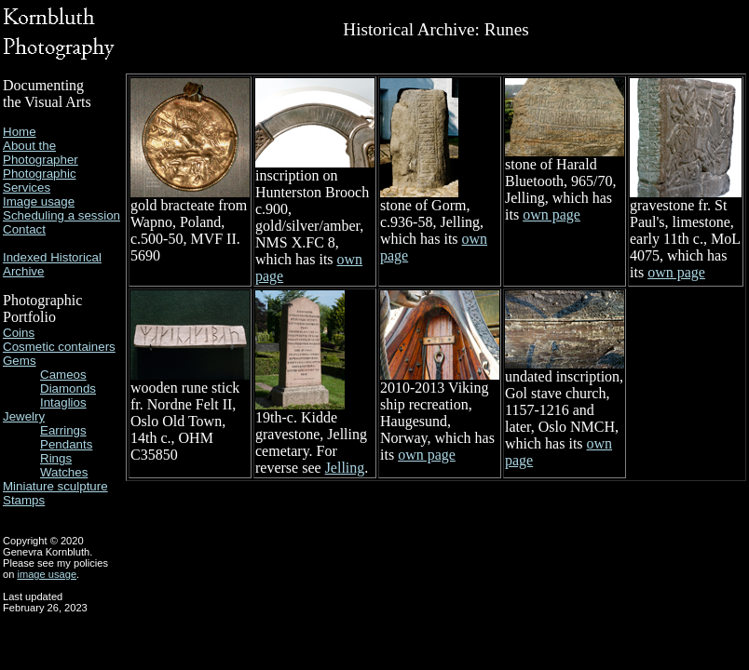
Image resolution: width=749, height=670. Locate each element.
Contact (24, 229)
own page (551, 214)
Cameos (63, 375)
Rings (56, 458)
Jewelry (24, 416)
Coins (18, 333)
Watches (64, 472)
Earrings (63, 430)
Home (19, 132)
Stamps (24, 500)
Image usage (39, 201)
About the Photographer (40, 153)
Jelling (345, 468)
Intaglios (63, 402)
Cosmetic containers (59, 347)
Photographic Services (39, 180)
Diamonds (68, 388)
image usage (46, 574)
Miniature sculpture (55, 486)
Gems (19, 361)
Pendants (66, 444)
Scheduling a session (61, 215)
